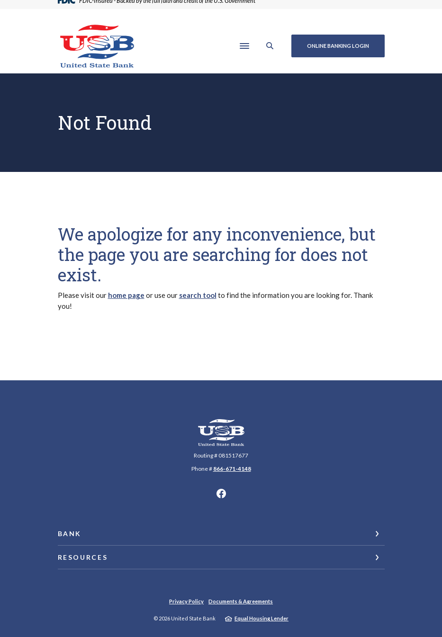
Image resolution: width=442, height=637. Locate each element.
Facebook (221, 493)
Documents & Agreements (240, 601)
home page (126, 295)
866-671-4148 (232, 468)
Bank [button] (70, 533)
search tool (197, 295)
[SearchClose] (270, 46)
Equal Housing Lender (262, 618)
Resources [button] (83, 557)
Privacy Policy (186, 601)
